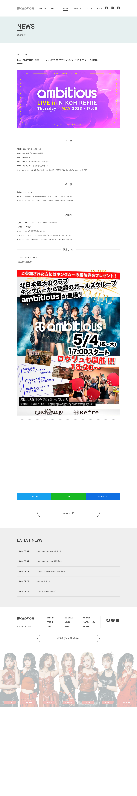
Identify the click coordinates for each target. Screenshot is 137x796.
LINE (68, 497)
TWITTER (34, 497)
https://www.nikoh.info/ (24, 261)
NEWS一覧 (68, 514)
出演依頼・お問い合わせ (68, 646)
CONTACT (86, 625)
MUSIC (89, 8)
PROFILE (54, 8)
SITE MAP (86, 634)
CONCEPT (42, 8)
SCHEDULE (77, 8)
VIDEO (99, 8)
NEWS (65, 8)
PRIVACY (88, 629)
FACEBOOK (102, 497)
